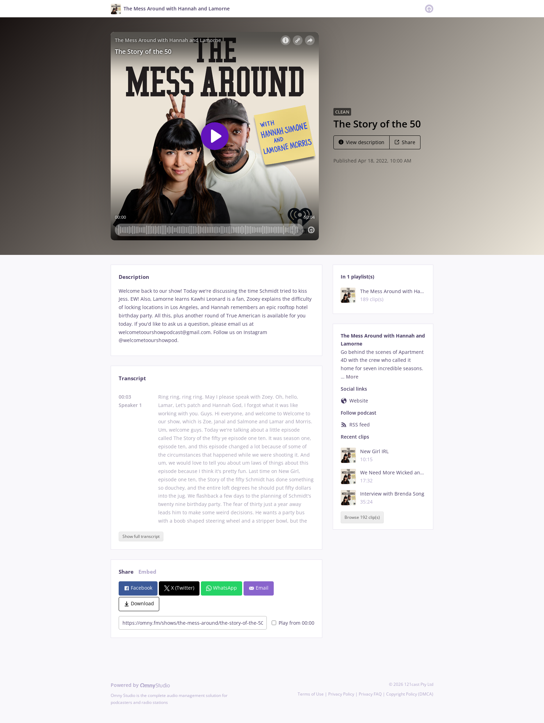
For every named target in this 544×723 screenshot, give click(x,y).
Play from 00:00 (293, 623)
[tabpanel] (216, 316)
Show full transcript (141, 536)
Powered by (140, 685)
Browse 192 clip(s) (362, 518)
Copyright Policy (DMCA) (409, 694)
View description (361, 142)
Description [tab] (134, 277)
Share (404, 142)
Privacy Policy (341, 694)
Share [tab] (126, 571)
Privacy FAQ (370, 694)
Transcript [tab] (132, 378)
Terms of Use (311, 694)
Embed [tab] (147, 571)
